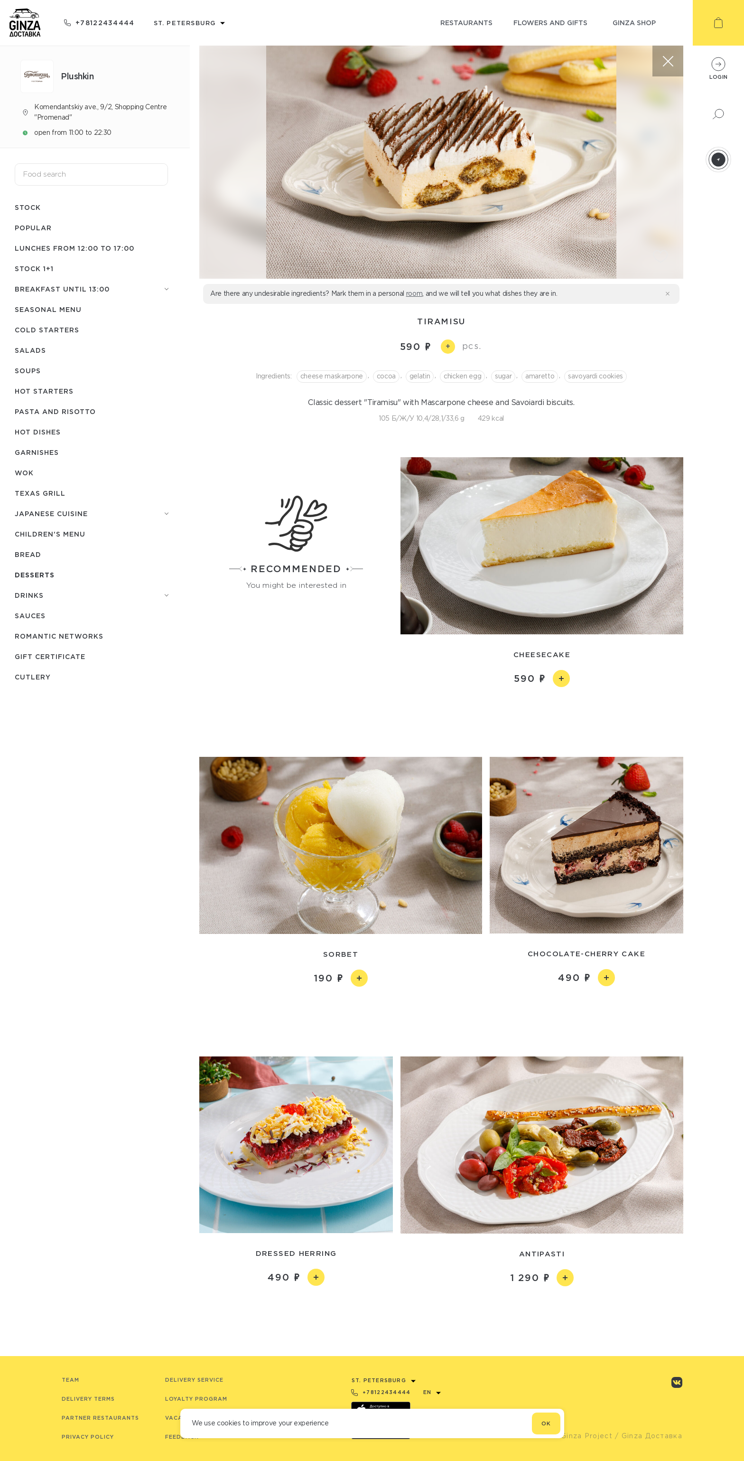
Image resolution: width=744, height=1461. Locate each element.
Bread (28, 554)
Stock (28, 207)
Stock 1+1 (34, 268)
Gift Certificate (50, 656)
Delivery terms (88, 1399)
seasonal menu (48, 309)
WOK (24, 472)
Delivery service (194, 1380)
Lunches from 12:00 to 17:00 (74, 248)
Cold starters (47, 329)
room (414, 293)
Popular (33, 227)
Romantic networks (59, 636)
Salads (30, 350)
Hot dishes (38, 431)
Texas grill (40, 493)
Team (70, 1380)
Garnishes (37, 452)
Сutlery (33, 676)
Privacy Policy (88, 1437)
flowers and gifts (550, 22)
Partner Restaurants (100, 1418)
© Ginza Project (582, 1436)
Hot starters (44, 391)
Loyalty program (196, 1399)
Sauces (30, 615)
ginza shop (634, 22)
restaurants (466, 22)
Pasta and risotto (55, 411)
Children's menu (50, 533)
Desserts (35, 574)
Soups (28, 370)
